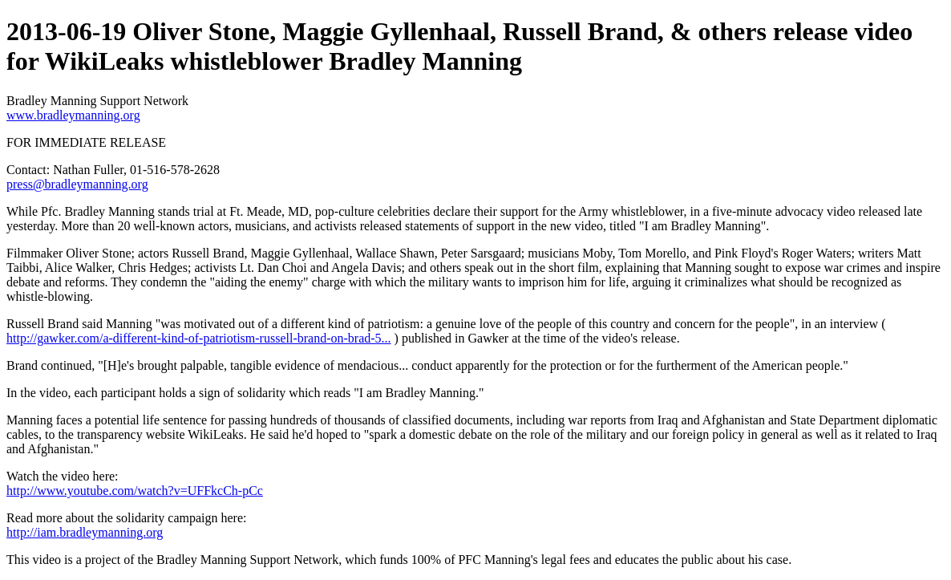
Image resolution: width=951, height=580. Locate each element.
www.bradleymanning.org (73, 115)
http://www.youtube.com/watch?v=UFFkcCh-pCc (134, 490)
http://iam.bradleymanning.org (84, 532)
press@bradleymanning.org (77, 184)
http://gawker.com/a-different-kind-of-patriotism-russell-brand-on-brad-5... (198, 338)
